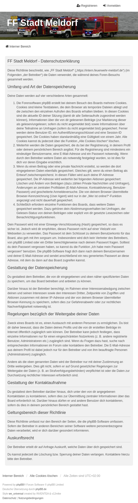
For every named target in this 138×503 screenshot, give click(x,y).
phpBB (20, 484)
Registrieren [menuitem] (87, 5)
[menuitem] (9, 498)
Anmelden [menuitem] (112, 5)
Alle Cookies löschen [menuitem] (43, 476)
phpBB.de (40, 489)
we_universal (16, 493)
